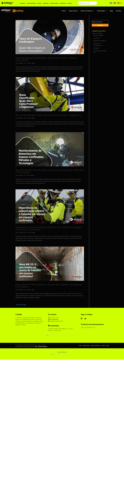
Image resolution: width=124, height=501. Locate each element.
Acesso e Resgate (98, 35)
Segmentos (46, 3)
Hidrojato (96, 48)
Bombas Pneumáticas (99, 41)
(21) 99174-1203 (53, 317)
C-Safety (20, 63)
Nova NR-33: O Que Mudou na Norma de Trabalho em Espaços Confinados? (49, 285)
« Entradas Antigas (21, 305)
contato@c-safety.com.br (55, 321)
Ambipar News (54, 3)
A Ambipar (22, 3)
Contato (69, 3)
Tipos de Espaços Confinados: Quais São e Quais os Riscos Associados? (46, 59)
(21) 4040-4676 (53, 319)
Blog (33, 63)
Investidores (63, 3)
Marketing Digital (42, 346)
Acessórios (96, 38)
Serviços (39, 3)
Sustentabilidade (31, 3)
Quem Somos (86, 345)
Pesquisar (100, 25)
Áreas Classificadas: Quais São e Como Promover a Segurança (48, 115)
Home (80, 345)
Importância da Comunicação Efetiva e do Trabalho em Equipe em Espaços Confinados (49, 228)
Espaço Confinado (97, 33)
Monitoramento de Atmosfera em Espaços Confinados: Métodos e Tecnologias (50, 171)
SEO (36, 346)
